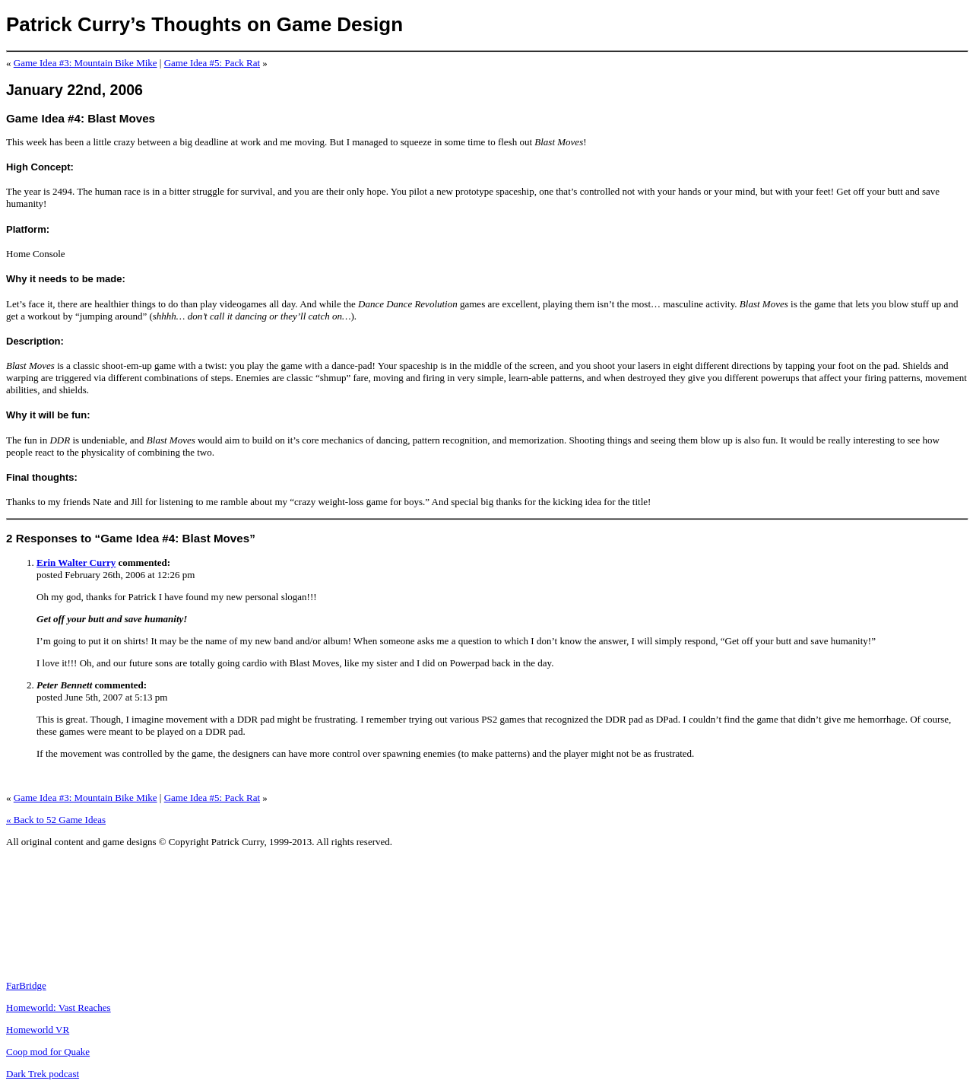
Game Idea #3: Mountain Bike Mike (85, 62)
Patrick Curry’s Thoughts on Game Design (204, 24)
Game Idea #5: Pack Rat (212, 62)
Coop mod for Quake (48, 1051)
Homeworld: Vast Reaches (58, 1007)
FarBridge (26, 985)
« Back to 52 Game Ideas (56, 819)
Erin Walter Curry (76, 562)
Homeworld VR (37, 1029)
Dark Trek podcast (42, 1073)
